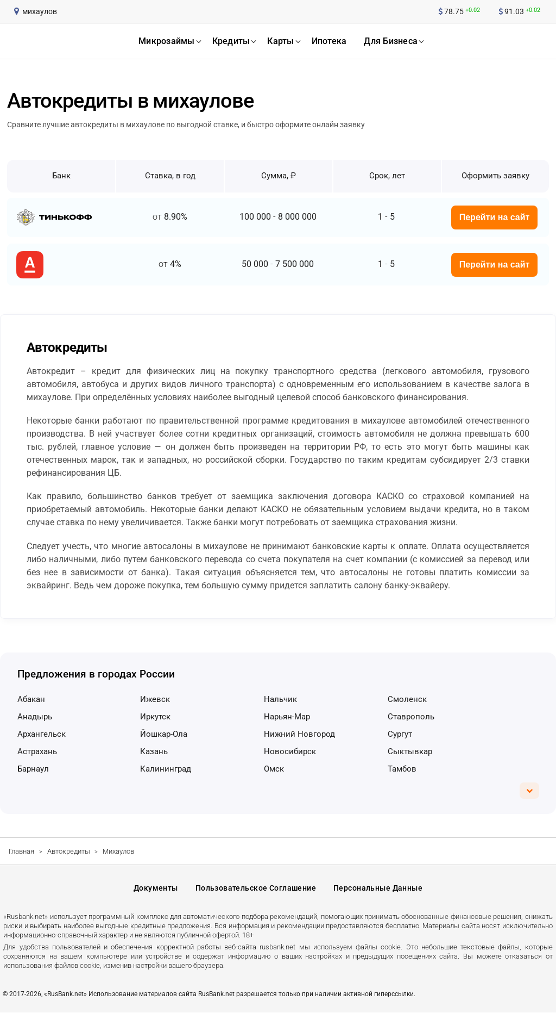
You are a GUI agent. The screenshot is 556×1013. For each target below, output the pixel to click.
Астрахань (37, 751)
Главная (21, 851)
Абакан (31, 699)
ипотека (329, 41)
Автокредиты (68, 851)
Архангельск (41, 734)
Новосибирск (290, 751)
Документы (156, 888)
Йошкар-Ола (163, 734)
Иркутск (155, 717)
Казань (154, 751)
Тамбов (402, 769)
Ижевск (155, 699)
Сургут (400, 734)
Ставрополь (411, 717)
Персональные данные (377, 888)
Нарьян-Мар (287, 717)
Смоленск (407, 699)
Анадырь (34, 717)
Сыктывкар (410, 751)
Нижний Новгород (299, 734)
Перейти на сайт (494, 217)
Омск (274, 769)
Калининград (165, 769)
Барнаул (33, 769)
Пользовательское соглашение (255, 888)
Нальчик (280, 699)
